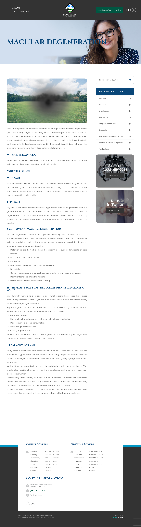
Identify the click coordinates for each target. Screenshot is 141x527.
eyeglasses (104, 111)
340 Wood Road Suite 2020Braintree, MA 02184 (41, 486)
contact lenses (106, 105)
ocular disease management (112, 144)
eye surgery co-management (112, 137)
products (103, 131)
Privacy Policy (41, 517)
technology (104, 150)
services (103, 99)
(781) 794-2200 (21, 11)
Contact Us (114, 212)
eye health (104, 118)
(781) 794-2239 (36, 495)
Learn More (114, 177)
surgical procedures (108, 124)
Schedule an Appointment (108, 10)
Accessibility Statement (26, 517)
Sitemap (50, 517)
